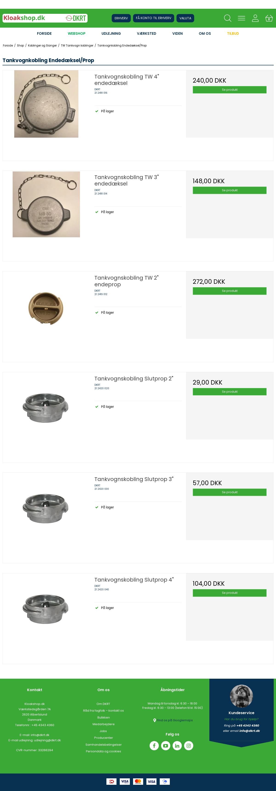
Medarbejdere (104, 724)
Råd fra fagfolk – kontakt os (103, 710)
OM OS (205, 33)
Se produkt (230, 90)
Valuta (185, 18)
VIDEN (177, 33)
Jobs (104, 731)
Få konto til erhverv (153, 18)
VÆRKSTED (146, 33)
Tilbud (233, 33)
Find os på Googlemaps (172, 720)
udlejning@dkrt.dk (47, 740)
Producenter (103, 738)
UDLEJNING (111, 33)
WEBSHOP (76, 33)
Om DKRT (104, 704)
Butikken (103, 717)
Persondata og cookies (103, 751)
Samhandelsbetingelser (103, 744)
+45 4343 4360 (42, 725)
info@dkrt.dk (40, 735)
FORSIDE (44, 33)
